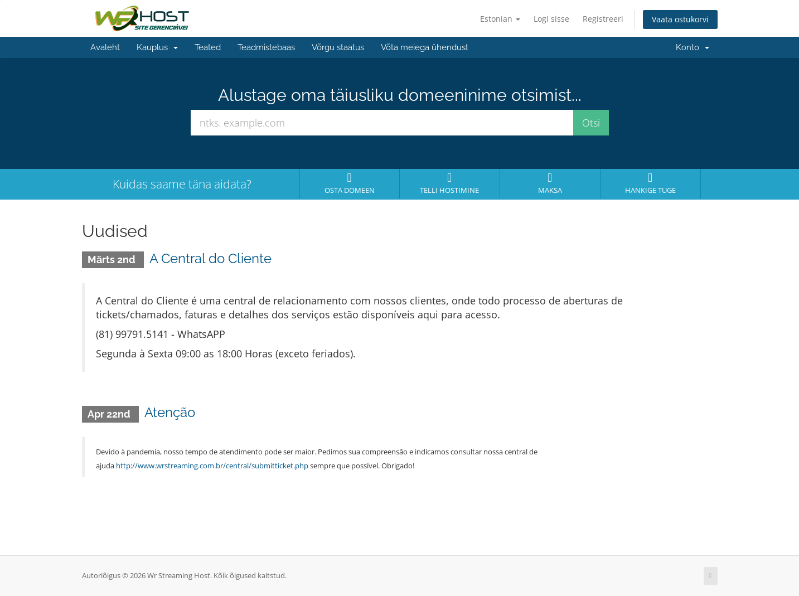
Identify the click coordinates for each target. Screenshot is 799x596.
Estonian (500, 18)
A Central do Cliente (210, 258)
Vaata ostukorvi (680, 19)
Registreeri (603, 18)
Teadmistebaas (266, 47)
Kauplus (157, 47)
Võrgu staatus (338, 47)
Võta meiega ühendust (424, 47)
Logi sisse (551, 18)
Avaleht (105, 47)
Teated (208, 47)
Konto (692, 47)
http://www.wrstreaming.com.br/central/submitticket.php (212, 466)
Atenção (169, 412)
